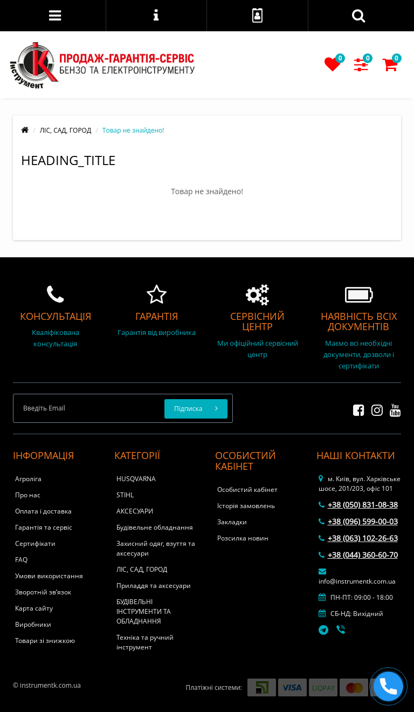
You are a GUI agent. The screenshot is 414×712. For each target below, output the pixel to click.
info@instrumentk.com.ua (357, 576)
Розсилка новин (242, 538)
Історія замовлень (246, 505)
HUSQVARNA (136, 478)
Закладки (232, 521)
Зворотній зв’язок (43, 592)
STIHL (125, 494)
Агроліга (28, 478)
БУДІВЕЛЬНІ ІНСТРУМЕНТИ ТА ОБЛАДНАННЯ (143, 611)
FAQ (21, 559)
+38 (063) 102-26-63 (358, 538)
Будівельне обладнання (154, 527)
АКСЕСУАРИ (134, 511)
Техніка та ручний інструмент (145, 642)
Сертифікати (35, 543)
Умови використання (49, 575)
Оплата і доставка (43, 511)
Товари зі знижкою (45, 640)
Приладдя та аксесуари (153, 585)
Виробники (33, 624)
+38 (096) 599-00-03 (358, 521)
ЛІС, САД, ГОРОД (65, 130)
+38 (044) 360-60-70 (358, 555)
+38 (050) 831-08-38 (358, 504)
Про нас (27, 494)
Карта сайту (34, 608)
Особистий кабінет (247, 489)
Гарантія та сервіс (43, 527)
